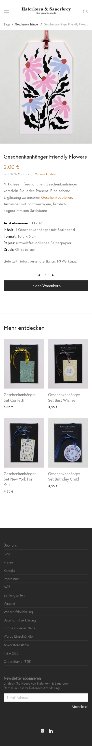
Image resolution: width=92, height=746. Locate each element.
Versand (9, 603)
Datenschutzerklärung (20, 620)
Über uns (10, 545)
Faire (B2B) (11, 653)
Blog (7, 553)
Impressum (12, 578)
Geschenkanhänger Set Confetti (20, 397)
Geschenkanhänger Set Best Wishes (64, 397)
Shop (7, 24)
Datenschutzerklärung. (44, 688)
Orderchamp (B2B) (17, 661)
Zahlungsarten (14, 595)
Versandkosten (45, 174)
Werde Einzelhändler (19, 636)
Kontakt (9, 570)
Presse (8, 562)
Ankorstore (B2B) (16, 645)
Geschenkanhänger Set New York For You (20, 479)
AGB (7, 586)
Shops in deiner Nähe (19, 628)
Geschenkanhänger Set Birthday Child (64, 476)
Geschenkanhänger (27, 24)
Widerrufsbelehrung (18, 611)
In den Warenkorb (46, 285)
